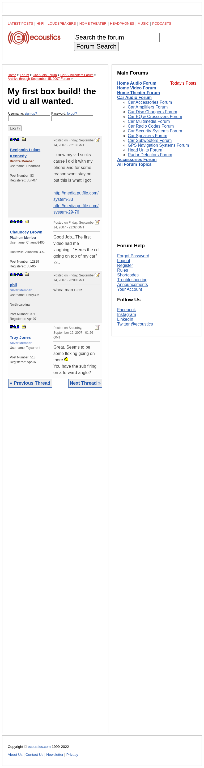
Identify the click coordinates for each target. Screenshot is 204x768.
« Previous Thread (30, 383)
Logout (123, 260)
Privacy (72, 755)
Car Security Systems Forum (155, 131)
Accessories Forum (137, 159)
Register (125, 265)
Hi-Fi (40, 23)
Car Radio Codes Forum (151, 126)
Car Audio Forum (134, 97)
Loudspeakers (62, 23)
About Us (15, 755)
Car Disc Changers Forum (152, 112)
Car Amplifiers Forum (148, 107)
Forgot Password (133, 256)
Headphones (122, 23)
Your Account (129, 289)
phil (13, 285)
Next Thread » (85, 383)
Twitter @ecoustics (135, 324)
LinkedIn (125, 319)
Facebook (126, 309)
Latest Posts (20, 23)
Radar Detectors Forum (150, 155)
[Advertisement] (55, 564)
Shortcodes (128, 275)
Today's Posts (183, 83)
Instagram (126, 314)
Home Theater (93, 23)
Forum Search (96, 46)
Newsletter (54, 755)
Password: (72, 116)
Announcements (132, 284)
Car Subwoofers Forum (150, 140)
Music (143, 23)
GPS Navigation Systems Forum (158, 145)
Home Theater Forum (138, 92)
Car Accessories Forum (150, 102)
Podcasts (161, 23)
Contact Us (34, 755)
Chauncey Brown (26, 232)
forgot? (72, 113)
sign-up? (31, 113)
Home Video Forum (136, 88)
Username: (29, 116)
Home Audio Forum (136, 83)
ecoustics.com (39, 747)
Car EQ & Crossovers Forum (155, 116)
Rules (122, 270)
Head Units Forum (145, 150)
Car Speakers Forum (147, 135)
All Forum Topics (134, 164)
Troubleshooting (132, 279)
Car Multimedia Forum (149, 121)
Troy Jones (20, 337)
